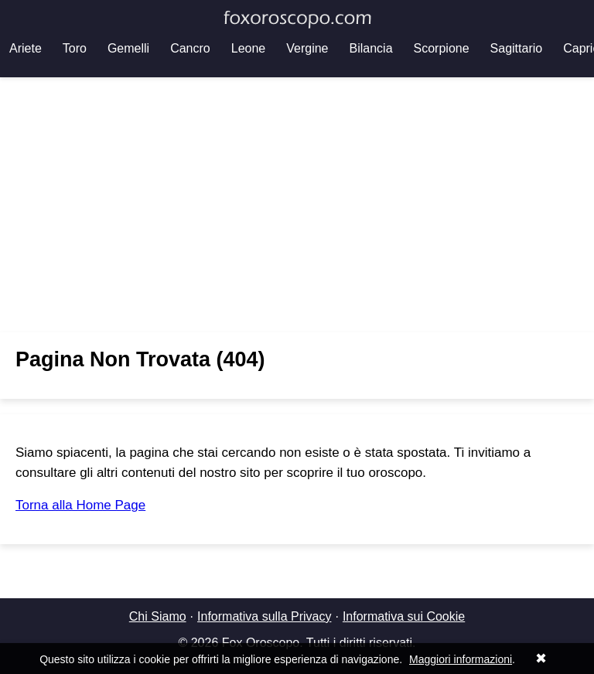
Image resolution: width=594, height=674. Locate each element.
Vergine (307, 48)
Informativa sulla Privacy (264, 616)
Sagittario (516, 48)
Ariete (25, 48)
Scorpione (441, 48)
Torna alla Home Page (80, 505)
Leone (248, 48)
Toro (75, 48)
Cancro (190, 48)
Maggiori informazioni (460, 659)
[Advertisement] (297, 205)
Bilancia (371, 48)
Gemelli (128, 48)
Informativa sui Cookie (404, 616)
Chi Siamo (157, 616)
